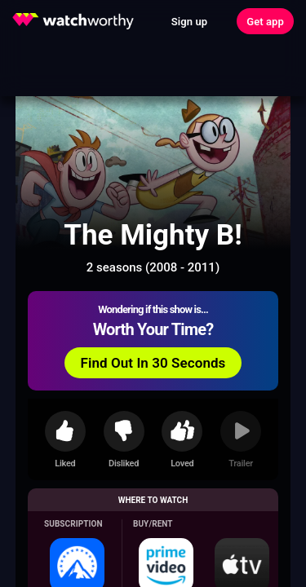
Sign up (189, 21)
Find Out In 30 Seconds (153, 363)
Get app (265, 21)
